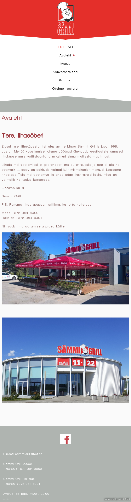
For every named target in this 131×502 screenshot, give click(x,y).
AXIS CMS (117, 499)
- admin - (6, 499)
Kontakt (65, 80)
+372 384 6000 (30, 468)
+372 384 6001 (28, 483)
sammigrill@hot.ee (29, 453)
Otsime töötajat (65, 88)
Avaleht (12, 117)
